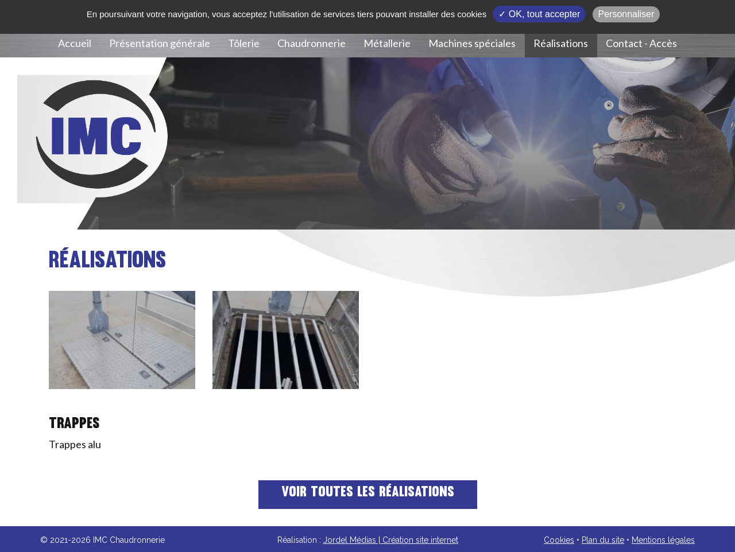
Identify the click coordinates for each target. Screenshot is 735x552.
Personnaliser (626, 14)
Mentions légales (663, 540)
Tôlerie (244, 43)
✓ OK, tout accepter (539, 14)
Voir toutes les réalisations (367, 493)
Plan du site (603, 540)
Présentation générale (159, 43)
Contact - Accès (641, 43)
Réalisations (560, 43)
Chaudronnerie (311, 43)
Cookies (559, 540)
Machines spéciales (472, 43)
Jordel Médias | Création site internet (390, 540)
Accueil (74, 43)
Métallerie (387, 43)
